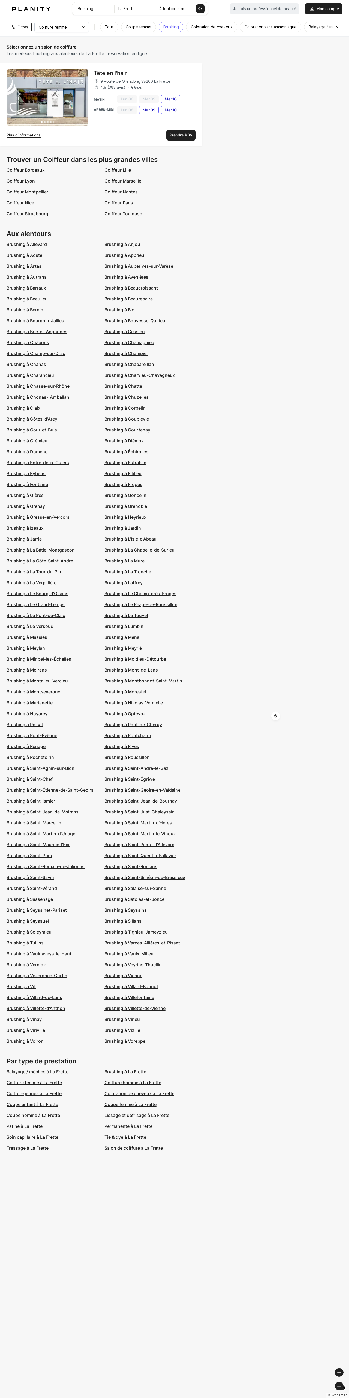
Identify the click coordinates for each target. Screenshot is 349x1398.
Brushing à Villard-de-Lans (34, 997)
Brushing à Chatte (123, 386)
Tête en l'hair (110, 73)
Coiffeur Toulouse (123, 213)
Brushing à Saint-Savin (30, 877)
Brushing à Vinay (24, 1019)
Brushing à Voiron (25, 1041)
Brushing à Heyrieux (125, 517)
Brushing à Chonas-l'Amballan (38, 397)
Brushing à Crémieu (27, 440)
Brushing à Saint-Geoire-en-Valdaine (142, 790)
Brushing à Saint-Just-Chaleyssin (139, 812)
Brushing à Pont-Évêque (32, 735)
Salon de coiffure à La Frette (133, 1148)
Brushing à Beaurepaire (128, 299)
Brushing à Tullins (25, 943)
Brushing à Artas (24, 266)
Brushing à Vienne (123, 975)
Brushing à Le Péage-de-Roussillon (140, 604)
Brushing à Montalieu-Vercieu (37, 681)
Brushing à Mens (121, 637)
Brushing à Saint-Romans (130, 866)
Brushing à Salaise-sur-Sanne (135, 888)
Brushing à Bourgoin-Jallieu (35, 320)
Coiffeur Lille (117, 170)
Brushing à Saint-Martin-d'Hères (138, 822)
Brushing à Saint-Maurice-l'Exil (38, 844)
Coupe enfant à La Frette (32, 1104)
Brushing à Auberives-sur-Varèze (138, 266)
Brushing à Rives (121, 746)
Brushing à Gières (25, 495)
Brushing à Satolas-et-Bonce (134, 899)
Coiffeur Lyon (21, 181)
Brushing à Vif (21, 986)
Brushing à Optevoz (125, 713)
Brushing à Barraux (26, 288)
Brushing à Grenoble (125, 506)
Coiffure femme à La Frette (34, 1082)
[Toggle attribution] (343, 1393)
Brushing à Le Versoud (30, 626)
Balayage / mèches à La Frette (37, 1071)
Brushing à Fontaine (27, 484)
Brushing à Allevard (27, 244)
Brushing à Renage (26, 746)
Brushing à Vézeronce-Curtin (37, 975)
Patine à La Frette (25, 1126)
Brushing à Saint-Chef (30, 779)
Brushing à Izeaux (25, 528)
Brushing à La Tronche (127, 571)
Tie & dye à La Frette (125, 1137)
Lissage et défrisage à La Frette (136, 1115)
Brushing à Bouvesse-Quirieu (134, 320)
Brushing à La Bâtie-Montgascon (41, 550)
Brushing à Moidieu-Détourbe (135, 659)
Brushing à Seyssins (125, 910)
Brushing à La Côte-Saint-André (40, 561)
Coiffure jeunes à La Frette (34, 1093)
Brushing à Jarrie (24, 539)
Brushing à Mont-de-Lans (131, 670)
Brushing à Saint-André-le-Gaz (136, 768)
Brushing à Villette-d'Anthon (36, 1008)
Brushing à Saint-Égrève (129, 779)
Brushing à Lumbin (123, 626)
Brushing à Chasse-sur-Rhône (38, 386)
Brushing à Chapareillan (129, 364)
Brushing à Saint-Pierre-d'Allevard (139, 844)
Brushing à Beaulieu (27, 299)
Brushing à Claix (23, 408)
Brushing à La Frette (125, 1071)
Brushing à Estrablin (125, 462)
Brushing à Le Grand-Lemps (36, 604)
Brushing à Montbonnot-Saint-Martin (143, 681)
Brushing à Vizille (122, 1030)
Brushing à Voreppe (124, 1041)
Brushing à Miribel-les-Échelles (39, 659)
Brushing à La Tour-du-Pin (34, 571)
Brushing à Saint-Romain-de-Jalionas (46, 866)
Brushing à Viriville (26, 1030)
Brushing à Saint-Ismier (31, 801)
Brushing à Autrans (27, 277)
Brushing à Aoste (24, 255)
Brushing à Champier (126, 353)
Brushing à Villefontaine (129, 997)
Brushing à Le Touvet (126, 615)
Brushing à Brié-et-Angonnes (37, 331)
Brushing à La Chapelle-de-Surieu (139, 550)
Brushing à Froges (123, 484)
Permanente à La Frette (128, 1126)
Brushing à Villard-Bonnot (131, 986)
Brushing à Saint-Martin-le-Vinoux (140, 833)
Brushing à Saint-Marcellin (34, 822)
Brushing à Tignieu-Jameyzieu (136, 932)
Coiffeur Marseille (122, 181)
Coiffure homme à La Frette (132, 1082)
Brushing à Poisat (25, 724)
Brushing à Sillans (123, 921)
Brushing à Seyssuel (28, 921)
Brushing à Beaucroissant (131, 288)
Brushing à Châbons (28, 342)
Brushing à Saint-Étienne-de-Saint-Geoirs (50, 790)
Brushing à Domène (27, 451)
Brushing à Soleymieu (29, 932)
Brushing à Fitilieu (123, 473)
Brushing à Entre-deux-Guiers (38, 462)
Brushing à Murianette (30, 702)
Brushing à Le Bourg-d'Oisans (37, 593)
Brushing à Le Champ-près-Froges (140, 593)
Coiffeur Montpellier (27, 192)
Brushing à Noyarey (27, 713)
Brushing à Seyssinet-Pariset (37, 910)
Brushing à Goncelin (125, 495)
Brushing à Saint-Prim (29, 855)
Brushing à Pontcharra (127, 735)
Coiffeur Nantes (121, 192)
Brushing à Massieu (27, 637)
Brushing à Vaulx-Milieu (129, 953)
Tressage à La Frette (28, 1148)
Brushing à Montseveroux (33, 691)
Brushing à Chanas (26, 364)
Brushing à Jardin (122, 528)
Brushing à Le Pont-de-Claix (36, 615)
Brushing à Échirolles (126, 451)
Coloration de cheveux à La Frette (139, 1093)
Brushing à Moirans (27, 670)
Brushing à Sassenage (30, 899)
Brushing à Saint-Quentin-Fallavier (140, 855)
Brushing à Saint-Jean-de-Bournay (140, 801)
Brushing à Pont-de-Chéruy (133, 724)
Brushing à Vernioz (26, 964)
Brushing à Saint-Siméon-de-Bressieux (144, 877)
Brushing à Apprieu (124, 255)
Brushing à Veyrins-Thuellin (133, 964)
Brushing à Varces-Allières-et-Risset (142, 943)
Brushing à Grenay (26, 506)
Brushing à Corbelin (125, 408)
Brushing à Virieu (122, 1019)
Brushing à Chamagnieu (129, 342)
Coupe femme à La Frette (130, 1104)
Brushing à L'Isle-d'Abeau (130, 539)
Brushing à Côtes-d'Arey (32, 419)
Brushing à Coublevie (126, 419)
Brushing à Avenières (126, 277)
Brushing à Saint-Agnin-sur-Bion (40, 768)
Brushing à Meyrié (123, 648)
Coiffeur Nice (20, 202)
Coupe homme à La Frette (33, 1115)
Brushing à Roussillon (127, 757)
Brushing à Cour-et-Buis (32, 430)
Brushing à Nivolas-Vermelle (133, 702)
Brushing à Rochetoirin (30, 757)
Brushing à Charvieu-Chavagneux (139, 375)
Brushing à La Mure (124, 561)
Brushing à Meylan (26, 648)
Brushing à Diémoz (124, 440)
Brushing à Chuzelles (126, 397)
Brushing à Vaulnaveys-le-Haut (39, 953)
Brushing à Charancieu (30, 375)
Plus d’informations (24, 135)
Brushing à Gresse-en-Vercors (38, 517)
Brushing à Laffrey (123, 582)
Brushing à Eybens (26, 473)
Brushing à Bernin (25, 309)
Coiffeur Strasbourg (27, 213)
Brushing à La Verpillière (31, 582)
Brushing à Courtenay (127, 430)
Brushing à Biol (120, 309)
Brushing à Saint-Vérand (32, 888)
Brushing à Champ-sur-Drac (36, 353)
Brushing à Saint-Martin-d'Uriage (41, 833)
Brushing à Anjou (122, 244)
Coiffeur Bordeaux (26, 170)
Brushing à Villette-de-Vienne (135, 1008)
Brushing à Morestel (125, 691)
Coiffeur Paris (118, 202)
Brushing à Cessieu (124, 331)
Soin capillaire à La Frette (32, 1137)
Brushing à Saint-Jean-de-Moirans (43, 812)
